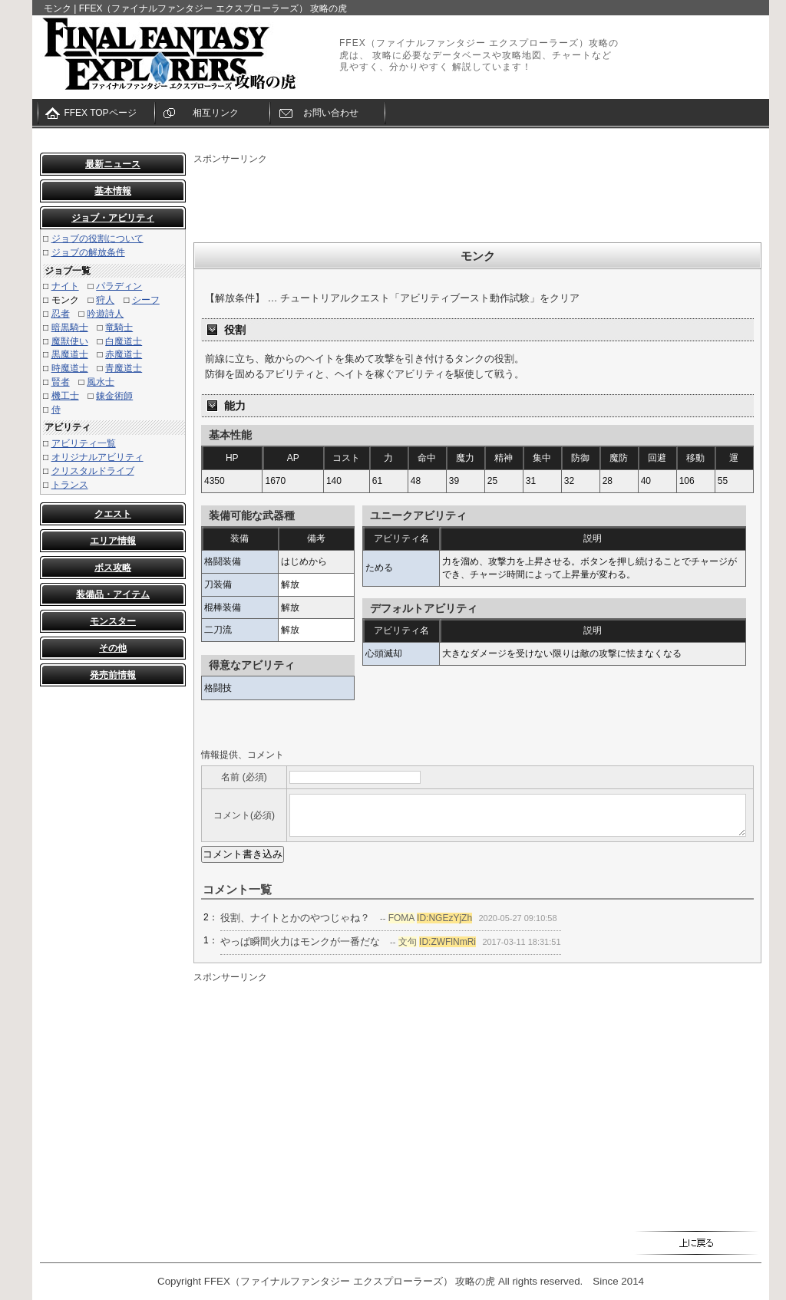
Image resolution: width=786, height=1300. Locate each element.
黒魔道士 (69, 354)
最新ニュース (112, 164)
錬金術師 (114, 395)
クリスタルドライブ (92, 471)
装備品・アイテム (113, 594)
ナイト (65, 286)
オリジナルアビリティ (97, 457)
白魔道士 (123, 341)
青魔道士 (123, 368)
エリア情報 (113, 540)
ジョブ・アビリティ (112, 217)
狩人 (105, 300)
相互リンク (216, 112)
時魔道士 (69, 368)
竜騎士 (119, 327)
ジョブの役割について (97, 238)
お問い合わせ (330, 112)
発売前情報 (113, 675)
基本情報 (112, 191)
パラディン (119, 286)
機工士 (65, 395)
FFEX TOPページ (100, 112)
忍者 (60, 313)
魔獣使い (69, 341)
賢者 (60, 382)
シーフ (146, 300)
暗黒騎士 (69, 327)
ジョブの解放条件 (88, 252)
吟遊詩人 (105, 313)
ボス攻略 (112, 567)
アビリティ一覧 (83, 443)
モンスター (113, 621)
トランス (69, 484)
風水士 (100, 382)
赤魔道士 (123, 354)
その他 (113, 648)
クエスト (112, 513)
